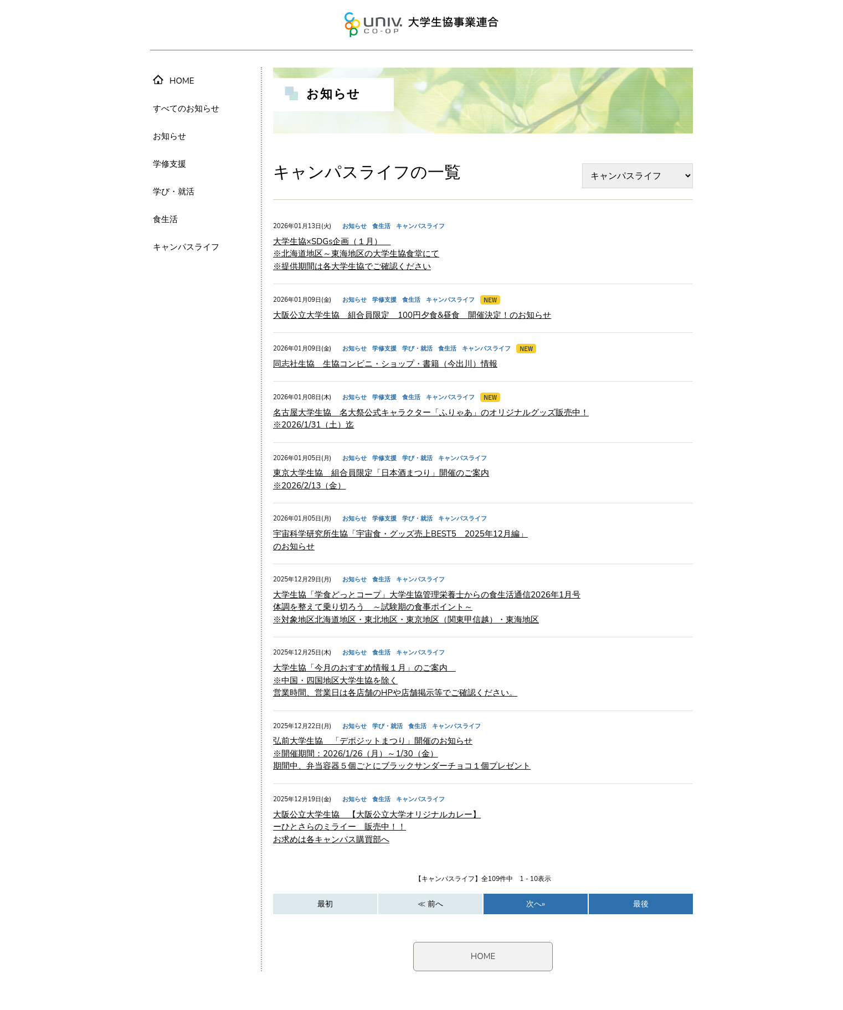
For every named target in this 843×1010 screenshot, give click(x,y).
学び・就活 (173, 191)
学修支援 (169, 163)
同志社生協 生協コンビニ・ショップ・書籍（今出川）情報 (385, 363)
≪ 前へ (430, 904)
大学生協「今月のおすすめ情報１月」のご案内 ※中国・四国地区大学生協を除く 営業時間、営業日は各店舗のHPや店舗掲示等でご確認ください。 (395, 680)
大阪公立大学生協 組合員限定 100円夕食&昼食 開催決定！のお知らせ (412, 315)
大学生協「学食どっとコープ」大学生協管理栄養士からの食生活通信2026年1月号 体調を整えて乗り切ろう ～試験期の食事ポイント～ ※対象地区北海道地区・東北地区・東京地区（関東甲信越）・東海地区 (426, 607)
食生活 (165, 219)
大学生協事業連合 (421, 25)
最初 (325, 904)
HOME (483, 956)
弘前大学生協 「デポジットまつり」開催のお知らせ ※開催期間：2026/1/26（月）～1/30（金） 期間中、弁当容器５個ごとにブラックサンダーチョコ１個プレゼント (402, 753)
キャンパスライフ (186, 246)
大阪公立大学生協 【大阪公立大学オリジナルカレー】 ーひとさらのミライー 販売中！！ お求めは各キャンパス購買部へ (377, 827)
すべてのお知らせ (186, 108)
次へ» (535, 904)
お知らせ (169, 136)
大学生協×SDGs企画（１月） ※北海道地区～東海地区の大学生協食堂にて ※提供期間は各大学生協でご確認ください (356, 254)
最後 (641, 904)
